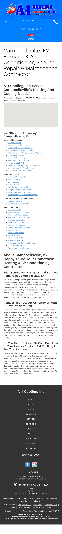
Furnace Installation (16, 220)
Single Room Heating (17, 245)
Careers (31, 434)
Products (31, 414)
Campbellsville (24, 505)
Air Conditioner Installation (20, 148)
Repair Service (14, 143)
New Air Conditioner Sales (19, 145)
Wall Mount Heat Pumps (18, 248)
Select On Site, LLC (37, 514)
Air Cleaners (13, 182)
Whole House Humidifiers (19, 187)
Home (31, 399)
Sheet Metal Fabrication (18, 204)
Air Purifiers (13, 185)
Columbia (38, 505)
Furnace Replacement (17, 225)
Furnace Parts (14, 235)
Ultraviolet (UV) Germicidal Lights (23, 195)
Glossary (31, 449)
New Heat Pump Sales (18, 215)
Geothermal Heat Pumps (19, 160)
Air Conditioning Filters (18, 177)
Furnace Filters (14, 179)
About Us (31, 429)
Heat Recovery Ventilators (19, 192)
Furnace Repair (14, 230)
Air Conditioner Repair (17, 158)
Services (31, 419)
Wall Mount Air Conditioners (20, 171)
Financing (31, 424)
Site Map (31, 444)
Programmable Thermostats (20, 190)
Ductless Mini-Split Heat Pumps (22, 243)
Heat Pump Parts (15, 238)
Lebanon (26, 507)
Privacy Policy (31, 439)
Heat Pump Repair (16, 233)
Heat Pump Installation (18, 222)
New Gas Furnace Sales (18, 212)
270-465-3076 (31, 454)
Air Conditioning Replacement (21, 150)
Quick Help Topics (31, 29)
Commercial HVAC (16, 163)
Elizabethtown (51, 505)
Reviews (31, 404)
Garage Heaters (15, 201)
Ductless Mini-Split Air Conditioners (24, 166)
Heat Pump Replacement (19, 228)
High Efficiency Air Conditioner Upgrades (26, 153)
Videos (31, 409)
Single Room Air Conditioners (21, 168)
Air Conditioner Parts (17, 155)
